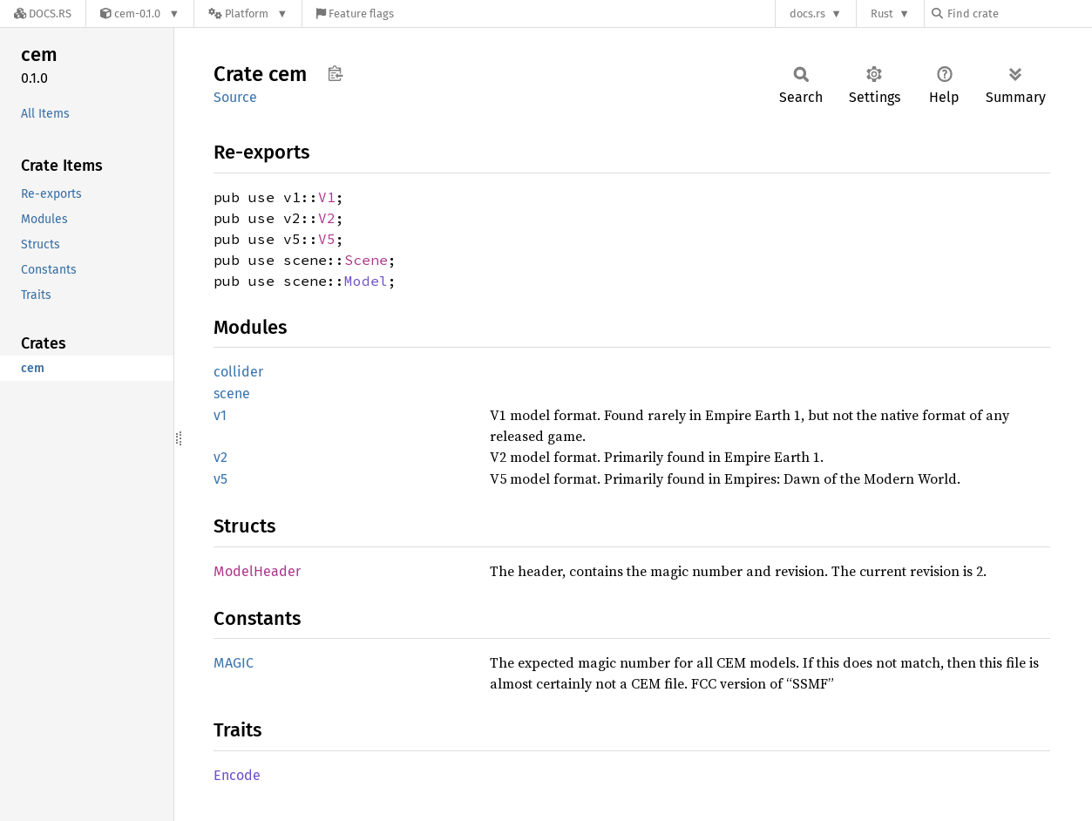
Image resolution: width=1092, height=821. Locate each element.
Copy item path (335, 73)
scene (232, 393)
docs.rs (807, 13)
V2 (327, 218)
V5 (327, 239)
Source (235, 97)
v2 (220, 457)
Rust (882, 13)
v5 (220, 479)
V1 (327, 197)
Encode (237, 775)
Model (366, 280)
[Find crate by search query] (1019, 13)
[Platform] (248, 13)
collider (238, 371)
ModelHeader (257, 571)
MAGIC (234, 663)
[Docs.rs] (42, 13)
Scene (366, 259)
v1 (220, 415)
